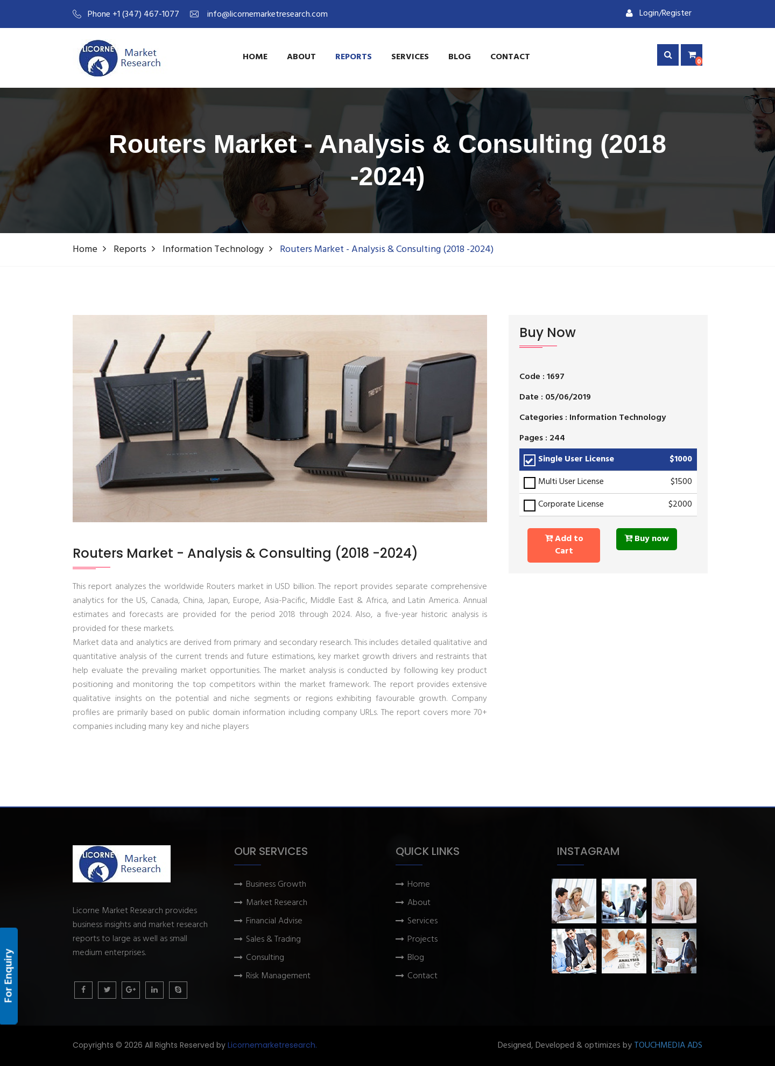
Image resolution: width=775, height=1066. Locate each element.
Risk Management (278, 976)
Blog (459, 57)
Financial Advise (274, 921)
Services (422, 921)
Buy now (646, 539)
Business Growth (276, 885)
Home (255, 57)
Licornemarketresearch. (272, 1045)
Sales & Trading (273, 940)
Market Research (276, 903)
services (410, 57)
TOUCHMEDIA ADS (668, 1046)
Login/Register (659, 13)
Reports (353, 57)
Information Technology (213, 249)
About (301, 57)
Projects (422, 940)
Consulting (265, 958)
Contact (510, 57)
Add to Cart (564, 545)
